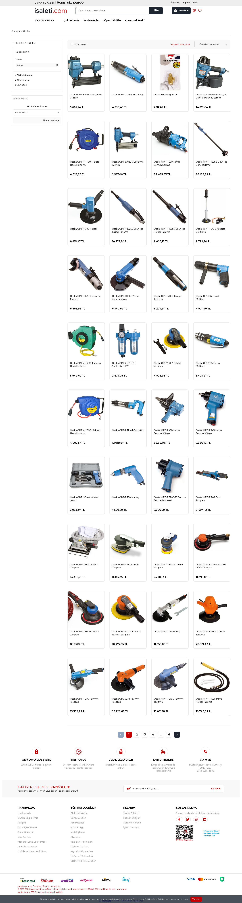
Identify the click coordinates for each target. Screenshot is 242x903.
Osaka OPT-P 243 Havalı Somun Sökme (209, 432)
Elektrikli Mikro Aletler (83, 861)
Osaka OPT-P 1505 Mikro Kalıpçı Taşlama (209, 700)
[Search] (119, 10)
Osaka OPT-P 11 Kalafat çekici (128, 430)
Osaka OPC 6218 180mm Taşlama (125, 700)
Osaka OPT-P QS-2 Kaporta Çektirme (210, 230)
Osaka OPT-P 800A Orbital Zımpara (168, 566)
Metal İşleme (78, 832)
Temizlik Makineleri (81, 841)
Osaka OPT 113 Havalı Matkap (128, 94)
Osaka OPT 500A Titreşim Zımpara (126, 566)
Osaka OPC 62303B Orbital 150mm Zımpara (126, 633)
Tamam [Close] (196, 899)
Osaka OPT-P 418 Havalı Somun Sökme (167, 432)
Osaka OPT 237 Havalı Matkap (207, 298)
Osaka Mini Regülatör (165, 94)
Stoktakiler (80, 44)
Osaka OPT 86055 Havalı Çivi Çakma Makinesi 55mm (211, 96)
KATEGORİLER (45, 20)
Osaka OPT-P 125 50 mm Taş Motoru (85, 298)
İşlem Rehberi (131, 827)
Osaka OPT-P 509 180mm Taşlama (84, 700)
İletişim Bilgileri (131, 818)
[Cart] (194, 10)
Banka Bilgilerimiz (28, 818)
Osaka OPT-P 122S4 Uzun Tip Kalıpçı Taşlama (169, 230)
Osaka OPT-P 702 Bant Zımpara (208, 499)
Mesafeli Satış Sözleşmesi (32, 841)
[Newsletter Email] (166, 788)
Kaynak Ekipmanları (82, 851)
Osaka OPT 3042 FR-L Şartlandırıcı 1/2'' (124, 365)
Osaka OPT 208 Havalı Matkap (208, 365)
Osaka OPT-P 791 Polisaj (167, 631)
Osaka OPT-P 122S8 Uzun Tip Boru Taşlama (211, 163)
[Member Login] (181, 10)
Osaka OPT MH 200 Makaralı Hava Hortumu (85, 365)
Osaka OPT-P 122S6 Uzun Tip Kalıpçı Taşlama (127, 230)
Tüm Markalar (52, 120)
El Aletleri (76, 837)
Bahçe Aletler (78, 818)
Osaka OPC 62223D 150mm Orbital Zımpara (211, 566)
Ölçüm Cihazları (79, 846)
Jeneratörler (77, 822)
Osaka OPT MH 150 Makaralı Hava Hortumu (85, 163)
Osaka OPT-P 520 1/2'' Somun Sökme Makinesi (170, 499)
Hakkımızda (24, 813)
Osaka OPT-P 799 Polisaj (83, 228)
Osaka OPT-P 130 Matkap (126, 497)
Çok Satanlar (72, 20)
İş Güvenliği (77, 827)
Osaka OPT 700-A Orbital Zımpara (167, 365)
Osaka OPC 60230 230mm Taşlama (210, 633)
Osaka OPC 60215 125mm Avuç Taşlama (126, 298)
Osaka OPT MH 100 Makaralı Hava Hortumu (85, 432)
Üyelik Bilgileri (131, 813)
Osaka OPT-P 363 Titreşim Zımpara (84, 566)
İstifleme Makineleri (82, 856)
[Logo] (51, 11)
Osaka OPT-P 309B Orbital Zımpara (84, 633)
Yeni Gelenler (91, 20)
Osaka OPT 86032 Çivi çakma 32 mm (128, 163)
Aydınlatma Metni (28, 846)
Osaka (26, 31)
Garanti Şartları (26, 832)
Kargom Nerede (132, 822)
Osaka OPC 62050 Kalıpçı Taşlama (167, 298)
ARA (156, 10)
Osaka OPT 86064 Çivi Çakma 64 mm (86, 96)
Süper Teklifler (112, 20)
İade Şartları (24, 837)
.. (161, 734)
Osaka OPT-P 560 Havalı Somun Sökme (167, 163)
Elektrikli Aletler (80, 813)
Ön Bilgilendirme (27, 827)
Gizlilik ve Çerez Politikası (32, 851)
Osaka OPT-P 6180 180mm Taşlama (168, 700)
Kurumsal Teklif (134, 20)
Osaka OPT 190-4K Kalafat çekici (84, 499)
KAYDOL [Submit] (216, 788)
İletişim (22, 822)
